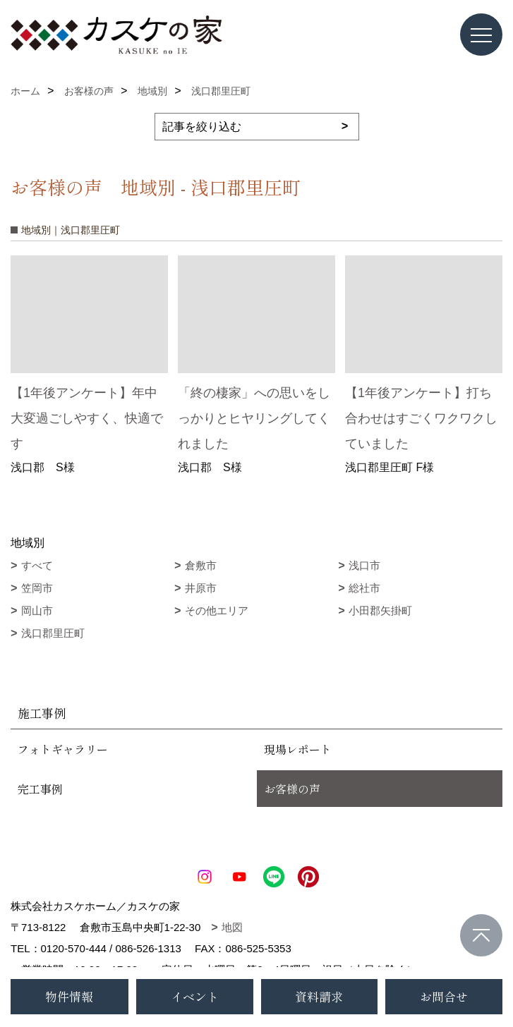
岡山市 (37, 610)
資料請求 (319, 996)
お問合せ (444, 996)
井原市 (201, 588)
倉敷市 (201, 565)
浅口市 (364, 565)
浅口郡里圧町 (53, 633)
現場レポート (298, 749)
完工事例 (40, 788)
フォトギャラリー (63, 749)
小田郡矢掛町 (380, 610)
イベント (195, 996)
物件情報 (69, 996)
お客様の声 (292, 788)
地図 (232, 927)
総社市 (364, 588)
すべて (37, 565)
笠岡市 (37, 588)
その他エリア (216, 610)
